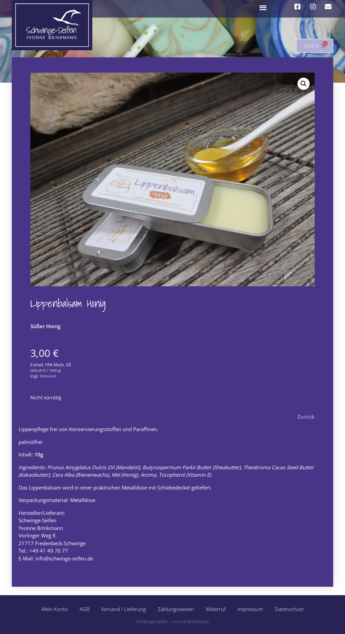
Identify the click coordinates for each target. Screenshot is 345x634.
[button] (263, 7)
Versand (48, 376)
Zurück (306, 416)
